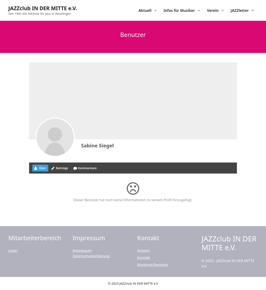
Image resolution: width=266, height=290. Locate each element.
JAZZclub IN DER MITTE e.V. (42, 8)
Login (13, 250)
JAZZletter (244, 10)
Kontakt (143, 257)
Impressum (82, 250)
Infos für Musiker (184, 10)
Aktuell (149, 10)
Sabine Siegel (97, 145)
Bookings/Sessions (152, 264)
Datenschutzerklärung (91, 255)
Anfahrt (143, 250)
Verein (217, 10)
